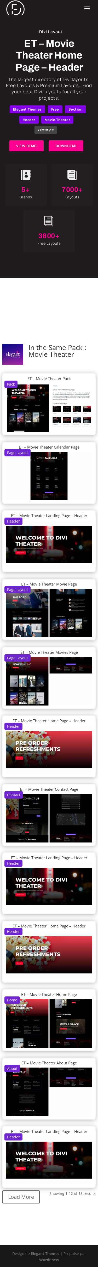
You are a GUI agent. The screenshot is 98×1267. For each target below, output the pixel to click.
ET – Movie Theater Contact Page (49, 789)
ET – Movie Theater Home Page (49, 994)
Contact (13, 794)
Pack (11, 384)
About (12, 1068)
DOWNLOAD (66, 146)
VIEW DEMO (26, 146)
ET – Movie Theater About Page (49, 1062)
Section (75, 109)
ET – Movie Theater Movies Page (49, 652)
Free (55, 109)
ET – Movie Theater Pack (49, 378)
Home (12, 999)
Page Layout (17, 452)
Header (29, 119)
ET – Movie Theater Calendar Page (49, 447)
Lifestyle (46, 130)
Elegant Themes (27, 109)
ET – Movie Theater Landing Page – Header (49, 515)
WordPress (49, 1259)
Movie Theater (57, 119)
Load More (21, 1196)
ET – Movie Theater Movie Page (49, 584)
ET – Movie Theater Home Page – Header (49, 720)
